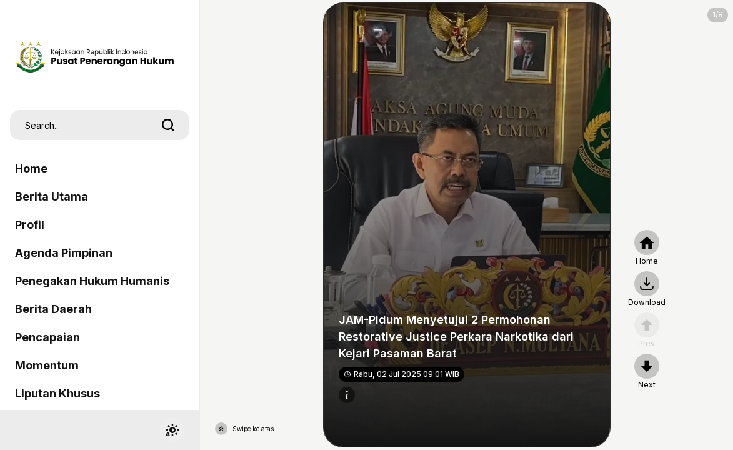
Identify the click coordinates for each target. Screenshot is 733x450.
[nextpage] (647, 289)
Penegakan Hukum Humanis (92, 281)
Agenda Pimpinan (63, 252)
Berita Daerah (53, 309)
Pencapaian (47, 337)
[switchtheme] (171, 430)
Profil (29, 224)
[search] (168, 125)
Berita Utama (51, 196)
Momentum (47, 365)
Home (31, 168)
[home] (646, 248)
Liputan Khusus (57, 393)
